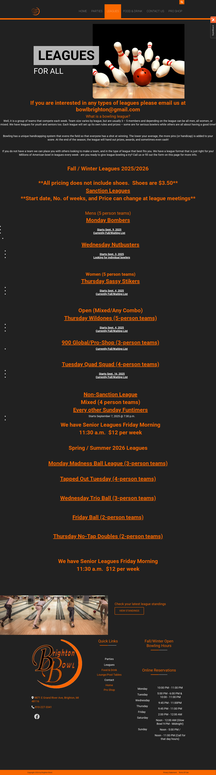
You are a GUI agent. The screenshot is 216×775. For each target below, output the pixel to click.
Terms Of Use (184, 772)
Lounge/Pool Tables (109, 674)
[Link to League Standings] (129, 611)
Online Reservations (159, 670)
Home (83, 11)
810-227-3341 (43, 707)
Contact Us (155, 11)
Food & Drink (132, 11)
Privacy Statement (170, 772)
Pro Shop (175, 11)
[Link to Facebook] (37, 717)
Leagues (113, 11)
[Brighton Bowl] (36, 11)
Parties (96, 11)
